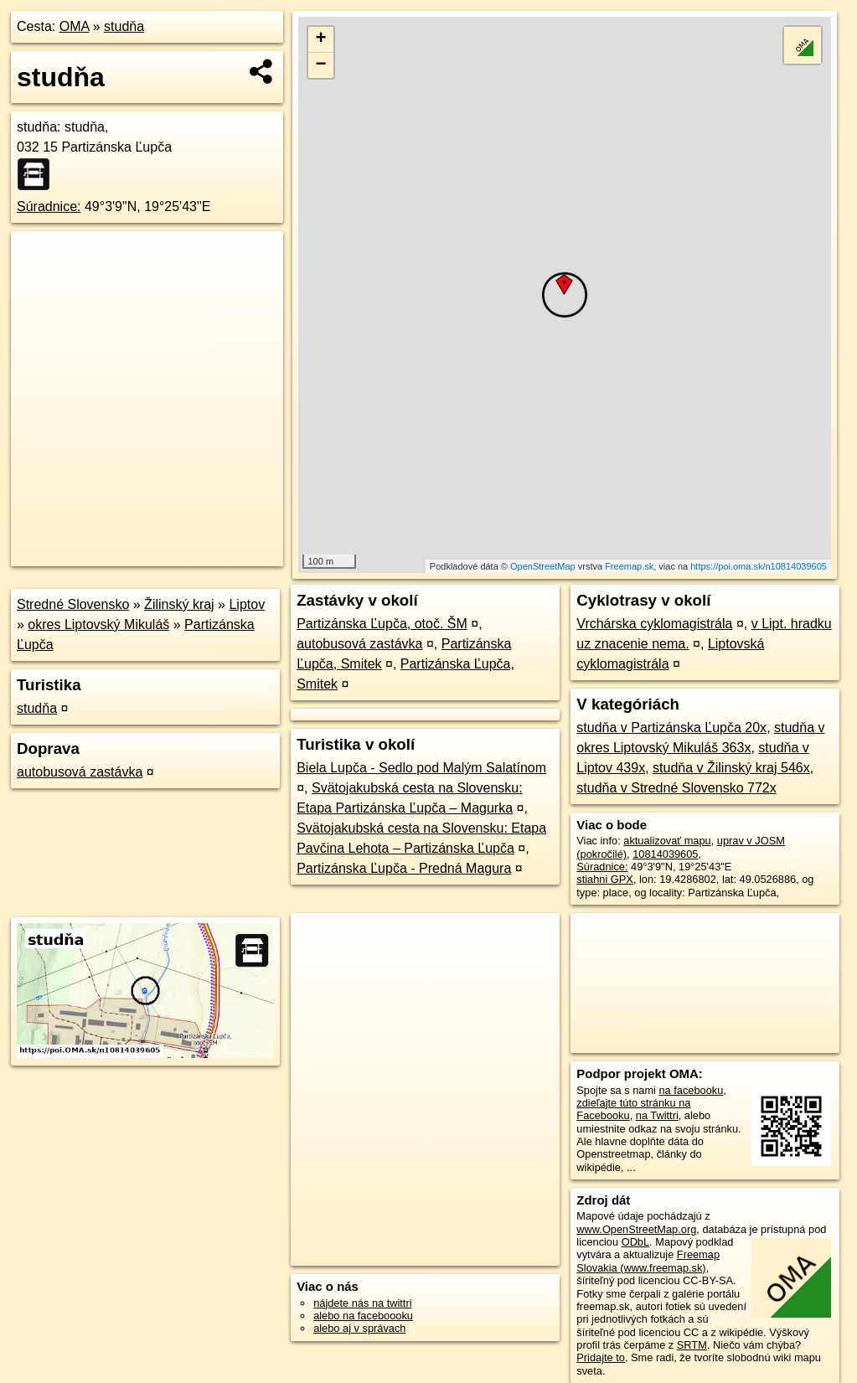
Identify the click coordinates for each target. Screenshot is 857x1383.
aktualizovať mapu (666, 840)
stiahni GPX (604, 879)
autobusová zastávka (79, 772)
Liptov (247, 604)
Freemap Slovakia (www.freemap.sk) (648, 1260)
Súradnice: (49, 206)
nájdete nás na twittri (362, 1303)
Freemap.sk (629, 566)
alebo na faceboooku (363, 1315)
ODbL (635, 1242)
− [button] (320, 65)
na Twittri (657, 1115)
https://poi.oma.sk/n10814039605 (758, 566)
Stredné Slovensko (73, 604)
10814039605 (665, 854)
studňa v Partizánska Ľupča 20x (671, 727)
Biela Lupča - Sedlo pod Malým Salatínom (421, 768)
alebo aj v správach (359, 1328)
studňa (124, 26)
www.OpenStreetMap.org (636, 1229)
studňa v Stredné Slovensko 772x (676, 788)
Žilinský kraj (179, 604)
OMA (74, 26)
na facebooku (690, 1090)
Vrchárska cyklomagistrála (654, 624)
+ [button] (320, 39)
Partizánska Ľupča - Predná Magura (404, 868)
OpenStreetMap (543, 566)
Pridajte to (600, 1357)
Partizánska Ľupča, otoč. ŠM (382, 624)
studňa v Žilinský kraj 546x (731, 768)
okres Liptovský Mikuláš (98, 624)
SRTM (692, 1345)
